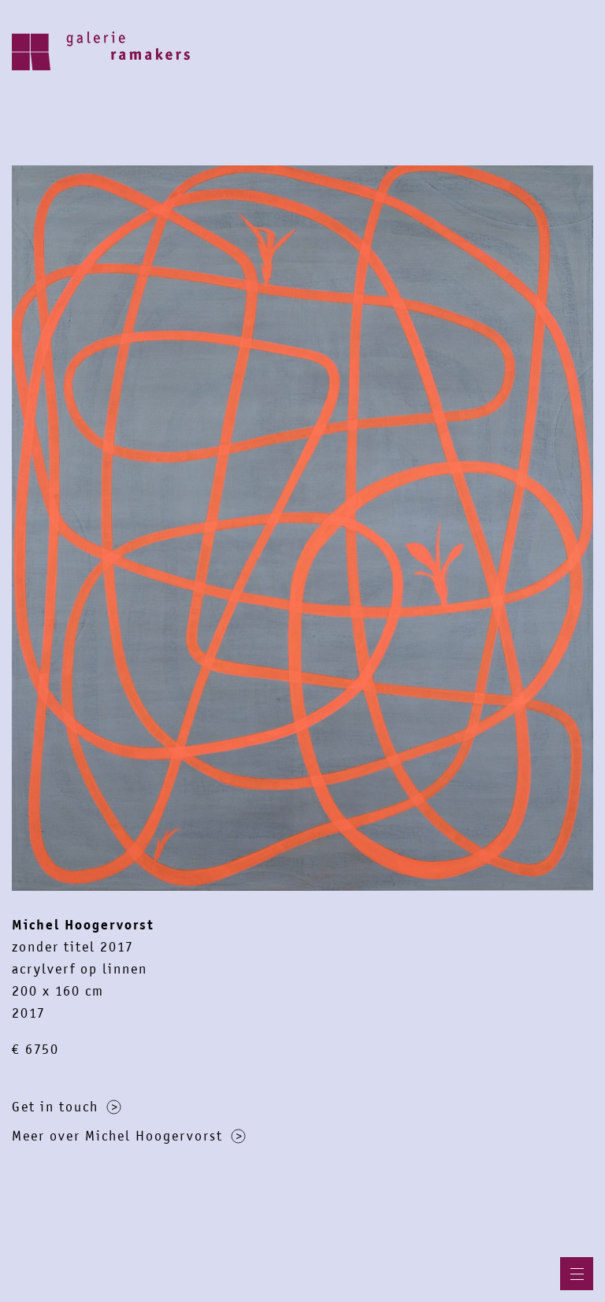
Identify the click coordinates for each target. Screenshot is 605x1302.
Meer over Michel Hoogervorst (129, 1136)
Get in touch (66, 1107)
